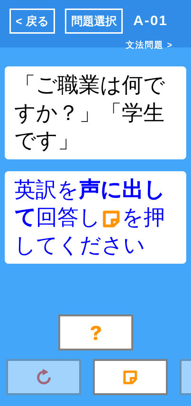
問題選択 (94, 21)
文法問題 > (149, 45)
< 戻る (32, 21)
